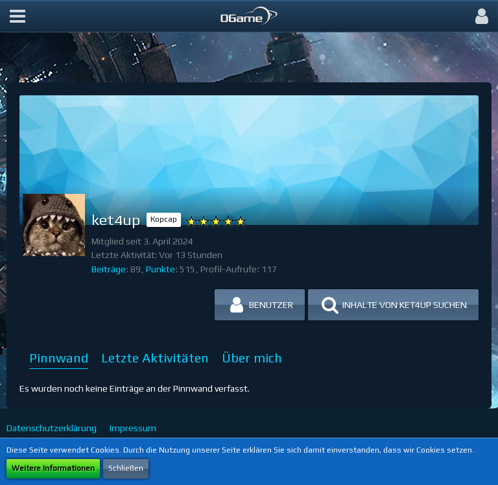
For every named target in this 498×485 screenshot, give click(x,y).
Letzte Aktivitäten (155, 357)
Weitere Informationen (53, 468)
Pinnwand (58, 357)
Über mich (252, 357)
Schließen (125, 468)
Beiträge (108, 269)
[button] (17, 16)
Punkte (160, 269)
